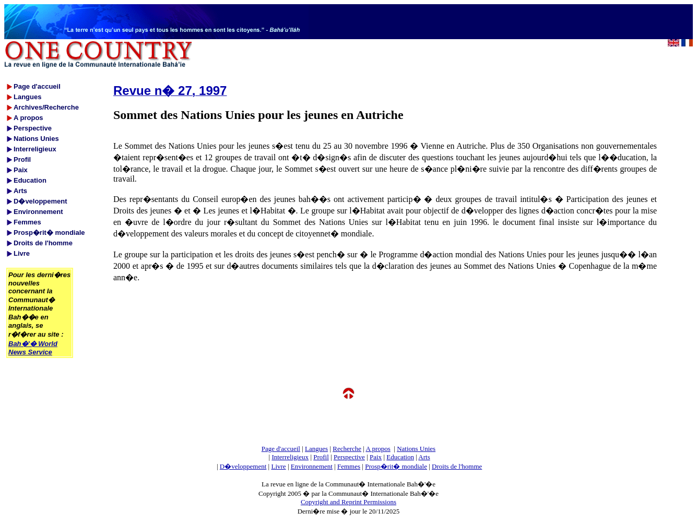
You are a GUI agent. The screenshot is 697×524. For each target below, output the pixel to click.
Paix (376, 457)
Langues (316, 448)
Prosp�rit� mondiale (396, 466)
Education (400, 457)
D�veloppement (243, 466)
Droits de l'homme (457, 466)
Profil (321, 457)
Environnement (312, 466)
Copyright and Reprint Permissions (348, 502)
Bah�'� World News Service (32, 348)
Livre (278, 466)
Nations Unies (416, 448)
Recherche (347, 448)
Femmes (348, 466)
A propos (377, 448)
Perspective (349, 457)
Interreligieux (290, 457)
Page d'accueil (281, 448)
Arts (424, 457)
